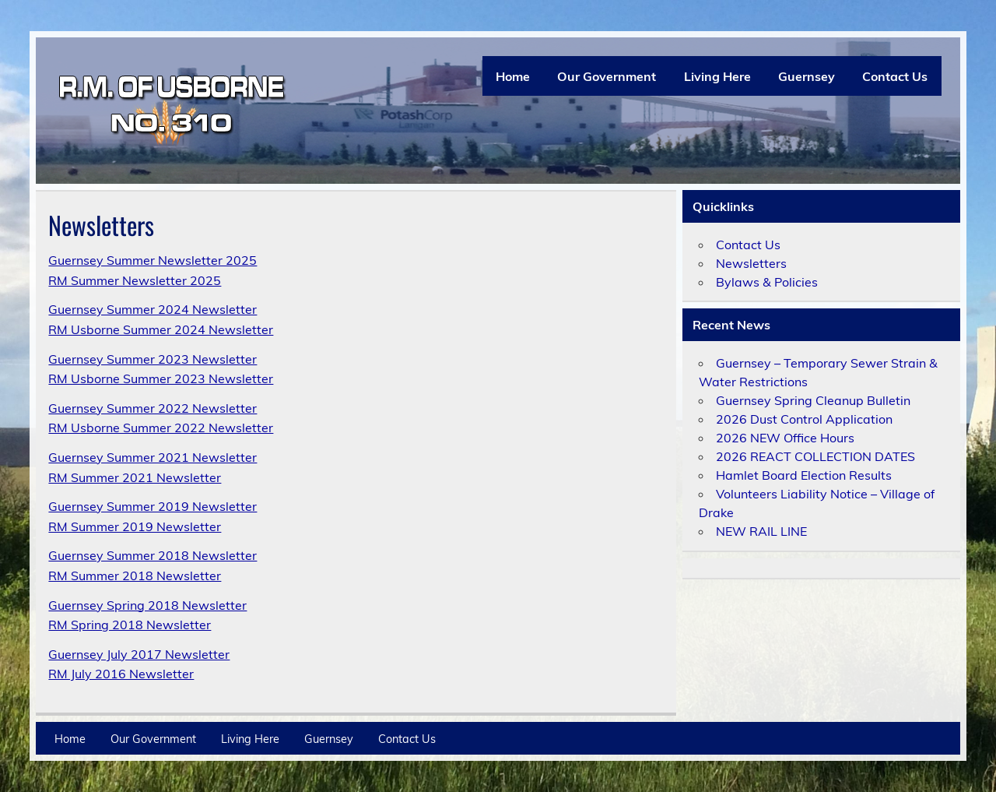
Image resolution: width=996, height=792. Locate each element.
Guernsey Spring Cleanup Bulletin (813, 400)
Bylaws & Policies (767, 282)
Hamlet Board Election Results (804, 475)
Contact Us (895, 76)
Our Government (606, 76)
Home (513, 76)
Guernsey (806, 76)
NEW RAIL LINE (761, 531)
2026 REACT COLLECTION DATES (815, 456)
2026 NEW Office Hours (785, 437)
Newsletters (751, 263)
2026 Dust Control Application (804, 419)
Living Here (717, 76)
